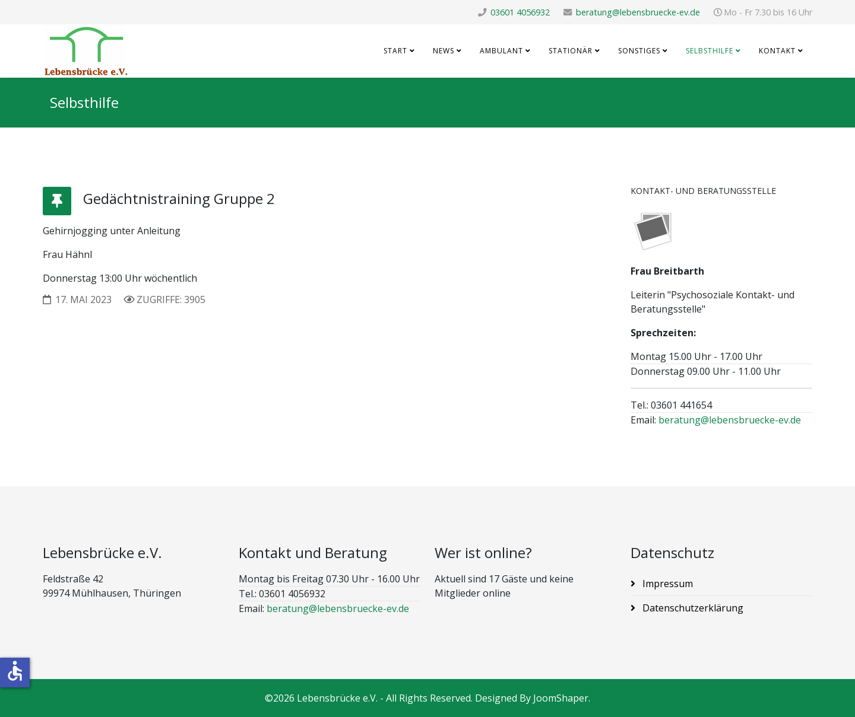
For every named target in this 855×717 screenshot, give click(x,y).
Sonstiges (639, 51)
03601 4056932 (520, 12)
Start (395, 51)
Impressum (666, 583)
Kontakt (777, 51)
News (443, 51)
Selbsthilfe (709, 51)
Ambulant (501, 51)
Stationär (571, 51)
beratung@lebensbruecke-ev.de (638, 12)
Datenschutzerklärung (691, 607)
